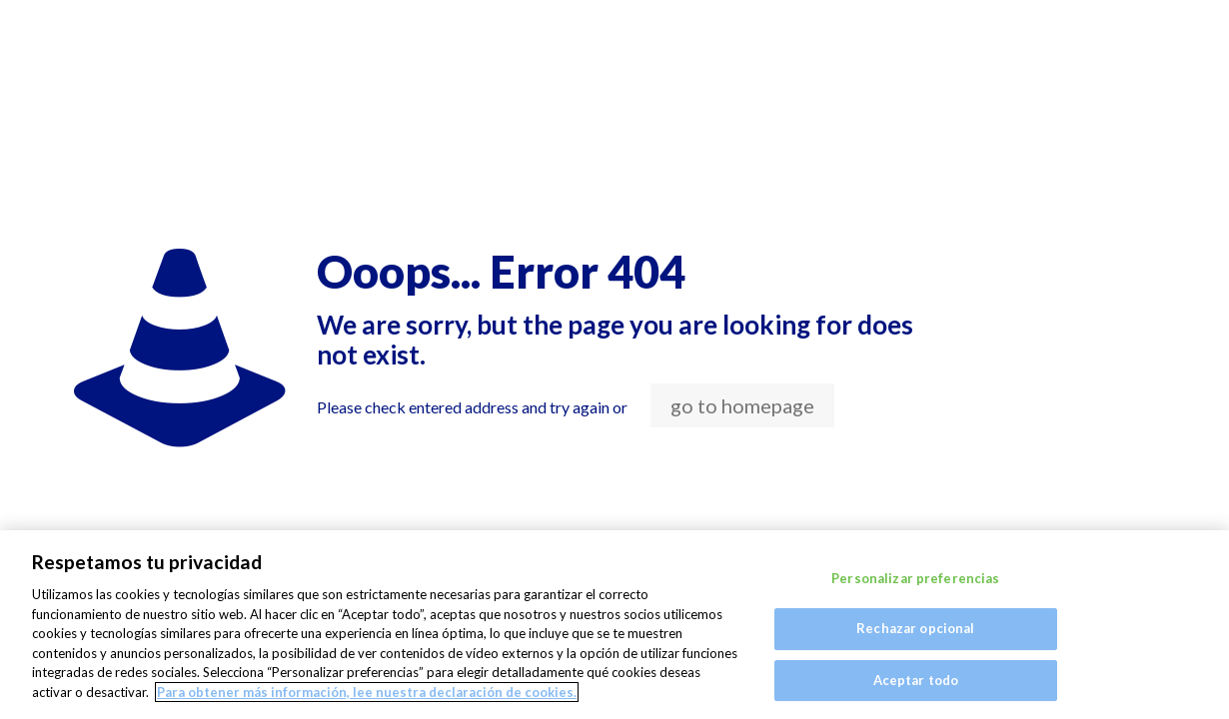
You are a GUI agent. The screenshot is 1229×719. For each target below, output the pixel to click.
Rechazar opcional (915, 634)
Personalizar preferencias (915, 583)
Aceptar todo (916, 685)
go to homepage (742, 405)
